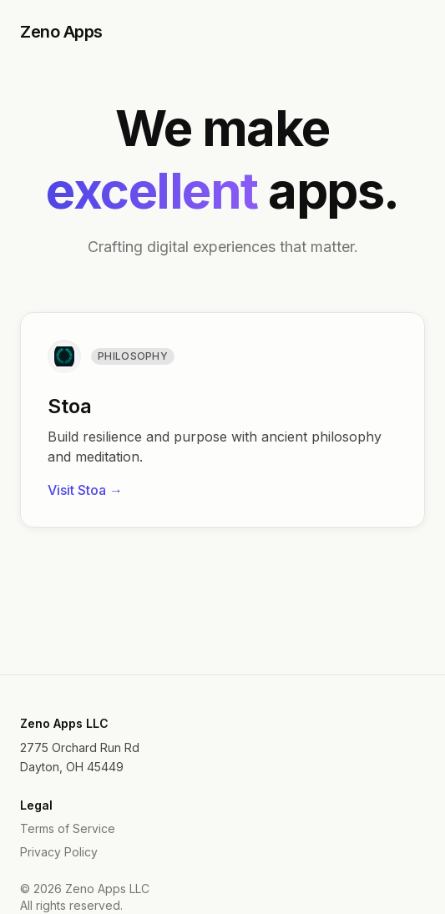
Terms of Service (67, 828)
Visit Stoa (85, 490)
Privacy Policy (59, 852)
